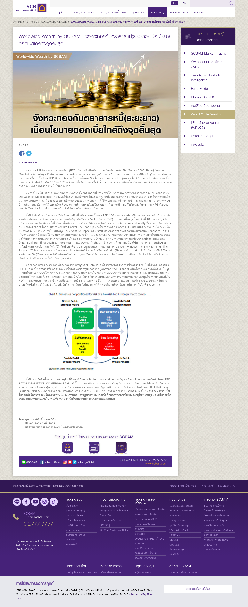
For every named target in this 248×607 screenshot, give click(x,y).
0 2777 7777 (38, 523)
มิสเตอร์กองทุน (176, 549)
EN (184, 3)
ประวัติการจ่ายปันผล (76, 525)
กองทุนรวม (60, 11)
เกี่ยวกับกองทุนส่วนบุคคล (113, 505)
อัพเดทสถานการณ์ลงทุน (181, 510)
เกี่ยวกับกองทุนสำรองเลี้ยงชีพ (150, 509)
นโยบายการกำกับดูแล (215, 520)
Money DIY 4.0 (177, 520)
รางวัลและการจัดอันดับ (216, 540)
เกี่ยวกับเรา (200, 11)
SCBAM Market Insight (181, 505)
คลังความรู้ (157, 11)
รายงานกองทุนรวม (75, 530)
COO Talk (174, 544)
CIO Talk (173, 540)
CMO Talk (174, 535)
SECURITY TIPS (226, 486)
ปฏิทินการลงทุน (143, 572)
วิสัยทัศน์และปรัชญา (214, 510)
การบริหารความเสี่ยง (215, 525)
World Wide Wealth (54, 21)
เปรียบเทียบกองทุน (75, 520)
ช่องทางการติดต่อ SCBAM (183, 572)
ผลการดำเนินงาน (75, 515)
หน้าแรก (17, 21)
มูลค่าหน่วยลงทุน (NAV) (78, 510)
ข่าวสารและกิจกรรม (110, 520)
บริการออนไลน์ (76, 566)
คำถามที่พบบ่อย (212, 549)
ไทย (175, 3)
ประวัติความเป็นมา (214, 505)
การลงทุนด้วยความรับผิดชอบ (219, 530)
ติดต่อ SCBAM (180, 566)
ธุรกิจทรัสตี (138, 11)
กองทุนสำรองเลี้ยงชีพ (113, 11)
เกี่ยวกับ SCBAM (216, 499)
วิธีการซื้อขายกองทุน (111, 572)
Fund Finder (175, 515)
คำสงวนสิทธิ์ (207, 486)
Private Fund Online (114, 530)
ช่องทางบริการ (179, 11)
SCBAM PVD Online (145, 557)
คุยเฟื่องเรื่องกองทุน (179, 525)
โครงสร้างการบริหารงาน (216, 515)
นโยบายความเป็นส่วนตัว (183, 486)
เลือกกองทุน (72, 505)
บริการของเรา (211, 535)
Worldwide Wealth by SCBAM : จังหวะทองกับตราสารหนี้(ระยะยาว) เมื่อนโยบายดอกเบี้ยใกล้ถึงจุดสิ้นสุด (128, 21)
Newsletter (140, 533)
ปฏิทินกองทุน (144, 566)
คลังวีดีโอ (174, 554)
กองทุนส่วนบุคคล (83, 11)
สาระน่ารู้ (105, 525)
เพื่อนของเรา (210, 544)
